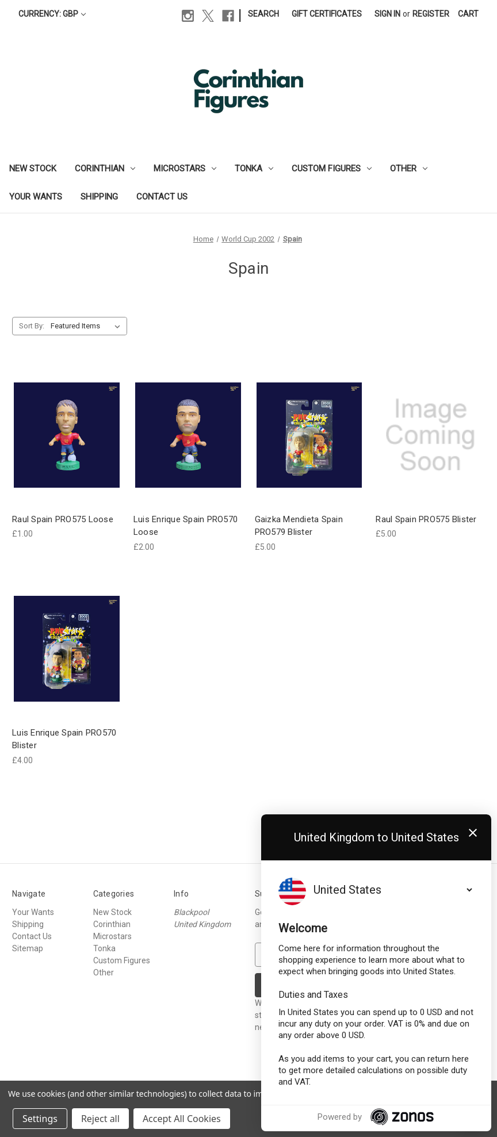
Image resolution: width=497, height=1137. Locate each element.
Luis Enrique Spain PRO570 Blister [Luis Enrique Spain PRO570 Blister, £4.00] (64, 739)
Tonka (254, 168)
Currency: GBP (52, 13)
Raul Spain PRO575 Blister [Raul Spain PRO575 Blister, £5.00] (426, 519)
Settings (40, 1118)
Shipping (99, 197)
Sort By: (31, 325)
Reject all (100, 1118)
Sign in (387, 13)
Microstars (185, 168)
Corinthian (105, 168)
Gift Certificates (327, 13)
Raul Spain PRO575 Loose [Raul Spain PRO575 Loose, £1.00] (62, 519)
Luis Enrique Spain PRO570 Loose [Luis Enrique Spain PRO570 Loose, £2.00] (185, 526)
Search (263, 13)
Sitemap (27, 948)
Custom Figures (332, 168)
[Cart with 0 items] (468, 14)
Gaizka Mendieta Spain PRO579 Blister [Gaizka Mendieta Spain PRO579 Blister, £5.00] (299, 526)
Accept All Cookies (182, 1118)
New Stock (32, 168)
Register (430, 13)
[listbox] (88, 326)
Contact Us (162, 197)
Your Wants (35, 197)
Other (408, 168)
